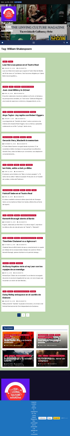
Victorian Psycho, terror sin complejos (51, 359)
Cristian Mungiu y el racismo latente (18, 359)
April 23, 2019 (8, 196)
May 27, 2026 (9, 363)
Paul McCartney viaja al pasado (49, 341)
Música (23, 190)
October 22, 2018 (10, 244)
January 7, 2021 (9, 118)
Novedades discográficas (45, 337)
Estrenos (16, 137)
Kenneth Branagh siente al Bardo (18, 218)
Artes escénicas (7, 137)
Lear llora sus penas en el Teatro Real (21, 65)
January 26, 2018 (9, 301)
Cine (4, 112)
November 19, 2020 (10, 143)
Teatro (10, 61)
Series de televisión (23, 335)
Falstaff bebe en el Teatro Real (17, 193)
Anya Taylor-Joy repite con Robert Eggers (23, 115)
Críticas (5, 86)
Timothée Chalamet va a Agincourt (19, 241)
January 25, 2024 (9, 68)
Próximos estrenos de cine (22, 112)
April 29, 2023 (8, 93)
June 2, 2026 (43, 345)
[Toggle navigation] (34, 42)
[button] (64, 42)
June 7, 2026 (9, 345)
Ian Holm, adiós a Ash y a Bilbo (17, 168)
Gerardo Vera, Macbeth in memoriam (20, 140)
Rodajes (33, 112)
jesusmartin (21, 68)
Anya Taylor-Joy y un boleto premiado (18, 341)
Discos (52, 335)
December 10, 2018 (10, 222)
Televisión (29, 164)
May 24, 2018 (8, 273)
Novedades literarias (27, 86)
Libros (11, 86)
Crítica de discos (43, 335)
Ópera (5, 61)
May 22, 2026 (43, 363)
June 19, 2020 (8, 171)
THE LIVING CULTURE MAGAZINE (7, 27)
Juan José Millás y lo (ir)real (16, 90)
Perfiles (16, 164)
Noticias (10, 112)
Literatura (17, 86)
